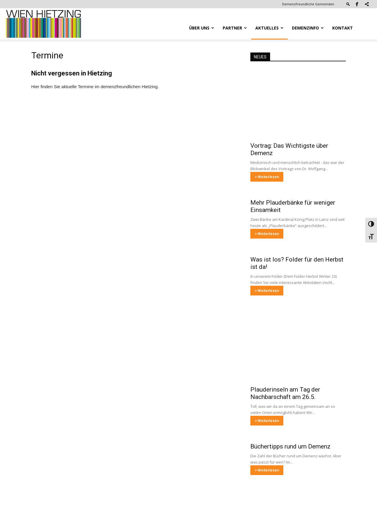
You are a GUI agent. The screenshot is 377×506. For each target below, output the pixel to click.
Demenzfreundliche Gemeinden (308, 4)
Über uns (201, 28)
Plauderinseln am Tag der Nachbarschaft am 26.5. (285, 393)
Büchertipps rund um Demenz (290, 446)
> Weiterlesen (267, 177)
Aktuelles (269, 28)
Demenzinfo (308, 28)
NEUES (260, 57)
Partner (235, 28)
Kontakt (342, 28)
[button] (348, 4)
